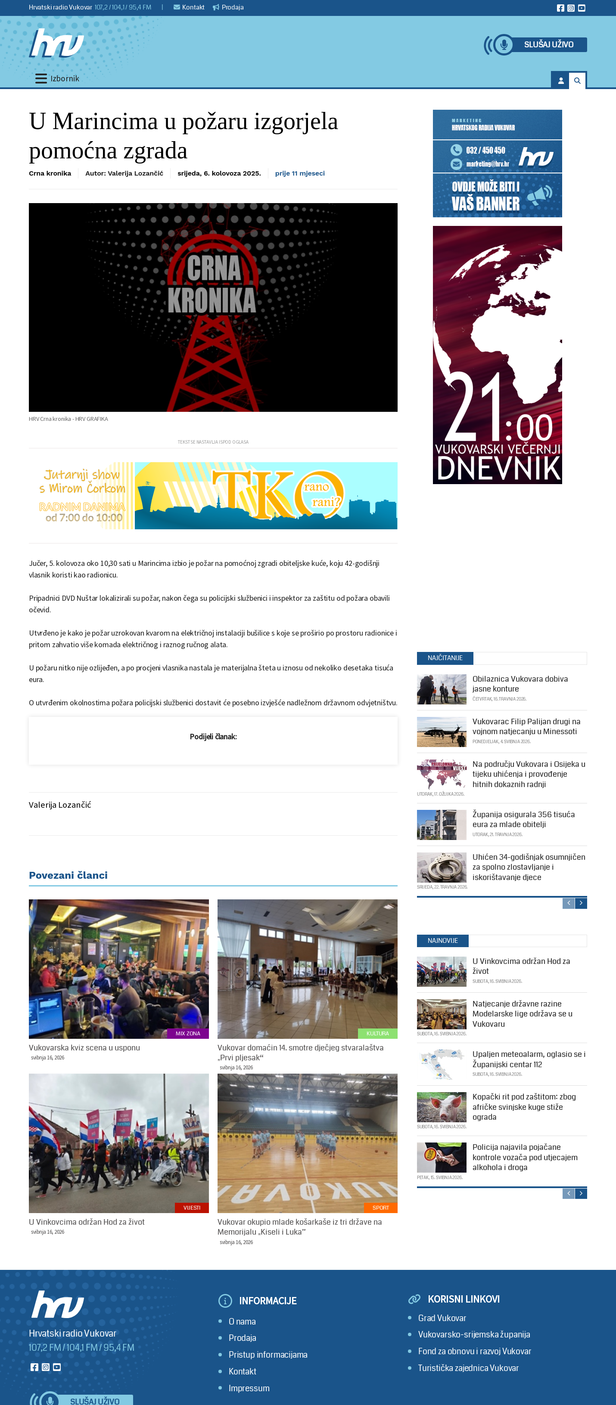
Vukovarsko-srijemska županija (474, 1334)
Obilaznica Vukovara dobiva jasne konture (520, 684)
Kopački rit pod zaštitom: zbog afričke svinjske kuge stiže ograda (524, 1107)
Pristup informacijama (268, 1355)
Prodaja (228, 7)
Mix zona (188, 1034)
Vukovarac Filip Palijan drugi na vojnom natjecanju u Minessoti (527, 726)
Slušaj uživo (548, 45)
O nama (242, 1322)
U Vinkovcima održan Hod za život (521, 966)
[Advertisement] (497, 566)
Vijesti (192, 1208)
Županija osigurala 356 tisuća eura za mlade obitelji (524, 819)
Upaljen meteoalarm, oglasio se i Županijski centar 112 (529, 1059)
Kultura (378, 1034)
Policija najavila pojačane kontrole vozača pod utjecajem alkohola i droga (525, 1157)
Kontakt (189, 7)
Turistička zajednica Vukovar (468, 1368)
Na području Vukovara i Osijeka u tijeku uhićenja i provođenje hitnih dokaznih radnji (529, 774)
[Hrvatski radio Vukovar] (56, 43)
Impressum (249, 1388)
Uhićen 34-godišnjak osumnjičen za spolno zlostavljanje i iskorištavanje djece (529, 867)
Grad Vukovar (442, 1318)
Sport (381, 1208)
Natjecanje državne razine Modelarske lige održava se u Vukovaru (522, 1014)
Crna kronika (50, 173)
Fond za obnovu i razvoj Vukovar (475, 1351)
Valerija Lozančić (60, 804)
